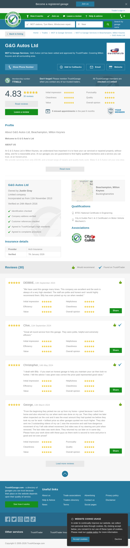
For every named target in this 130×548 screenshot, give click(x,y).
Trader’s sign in (118, 10)
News (44, 505)
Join (85, 4)
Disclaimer (111, 500)
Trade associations (72, 495)
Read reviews (21, 104)
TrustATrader (37, 532)
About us (46, 495)
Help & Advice (48, 500)
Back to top (65, 474)
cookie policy (92, 532)
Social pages (90, 505)
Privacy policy (112, 495)
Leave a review (21, 112)
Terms (66, 505)
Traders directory (71, 500)
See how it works (21, 504)
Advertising (90, 495)
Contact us (89, 500)
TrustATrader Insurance (61, 532)
